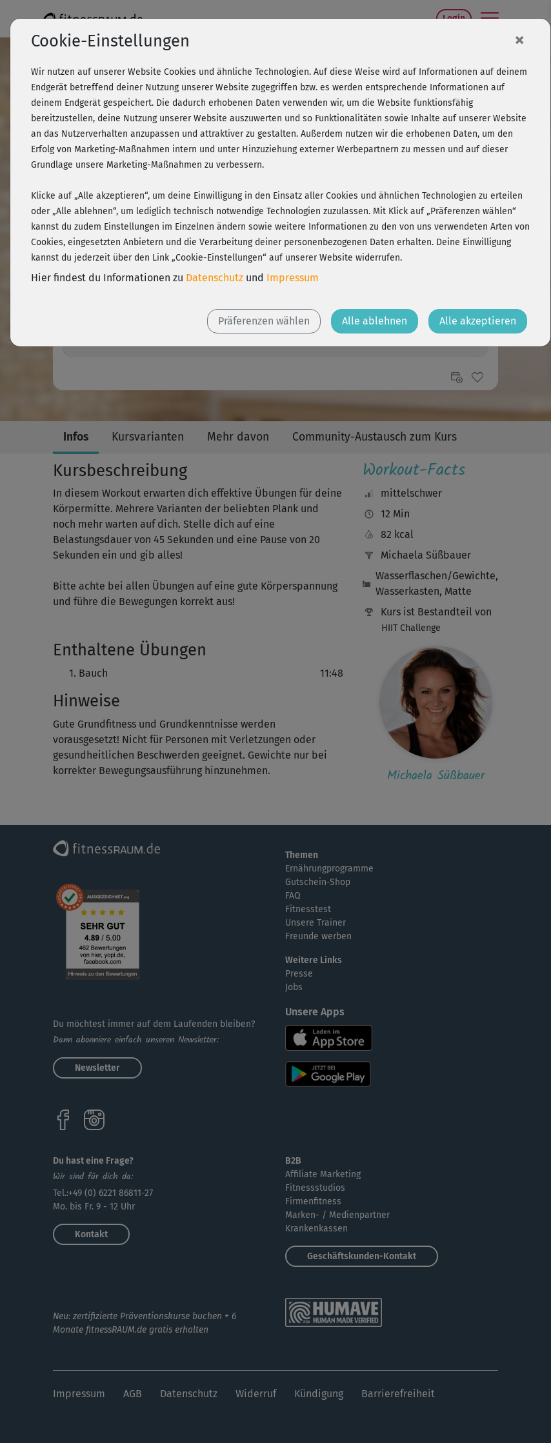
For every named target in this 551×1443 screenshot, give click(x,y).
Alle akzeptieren (477, 321)
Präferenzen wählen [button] (264, 321)
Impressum (292, 278)
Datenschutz (214, 278)
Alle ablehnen (374, 321)
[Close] (519, 39)
